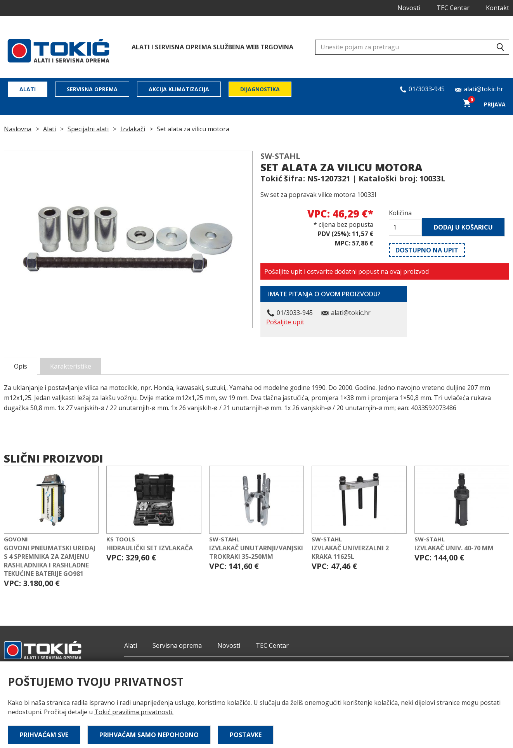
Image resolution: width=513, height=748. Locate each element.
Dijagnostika (260, 89)
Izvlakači (132, 129)
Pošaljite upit (285, 322)
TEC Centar (453, 7)
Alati (27, 89)
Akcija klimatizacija (179, 89)
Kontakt (497, 7)
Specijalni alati (88, 129)
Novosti (408, 7)
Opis (20, 366)
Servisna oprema (92, 89)
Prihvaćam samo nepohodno (149, 735)
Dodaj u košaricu (463, 227)
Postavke (246, 735)
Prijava (495, 104)
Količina (400, 213)
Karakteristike (70, 366)
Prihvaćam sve (44, 735)
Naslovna (17, 129)
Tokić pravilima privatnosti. (133, 712)
